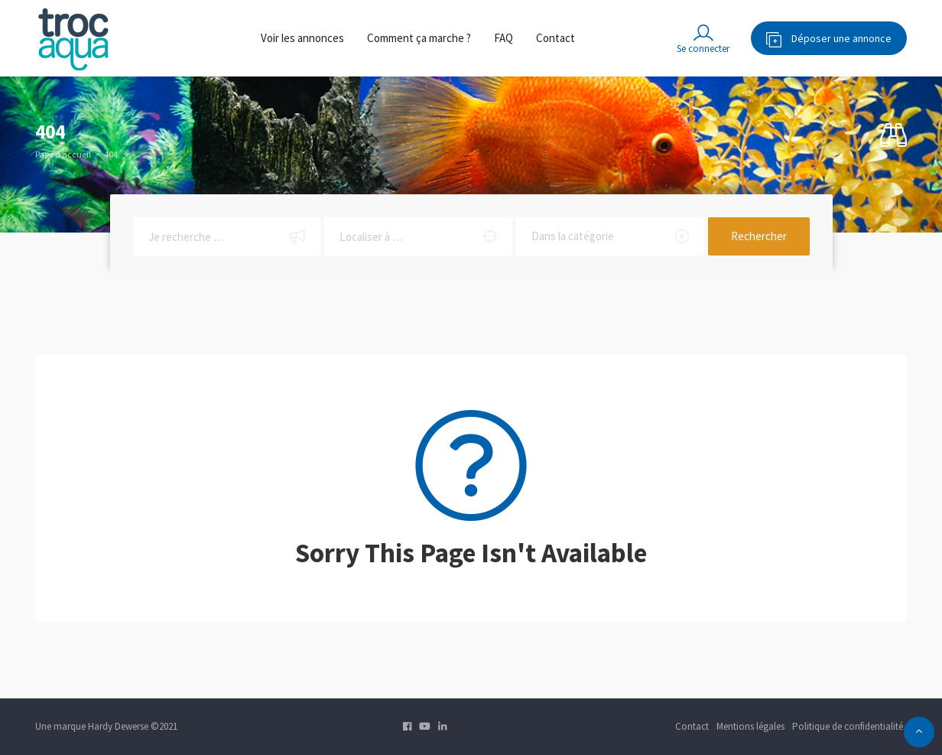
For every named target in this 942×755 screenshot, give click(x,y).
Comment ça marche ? (419, 38)
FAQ (503, 38)
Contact (555, 38)
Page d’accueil (63, 154)
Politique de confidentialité (847, 726)
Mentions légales (750, 726)
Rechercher (759, 236)
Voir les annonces (302, 38)
